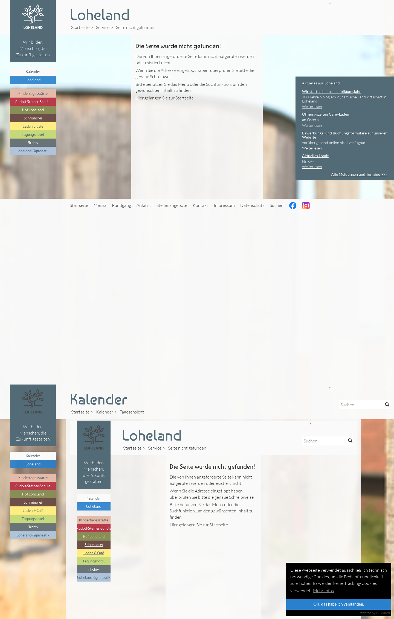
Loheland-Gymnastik (33, 150)
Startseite (80, 27)
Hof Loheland (33, 109)
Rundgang (121, 205)
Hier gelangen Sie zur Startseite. (165, 98)
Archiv (33, 142)
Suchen (276, 205)
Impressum (224, 205)
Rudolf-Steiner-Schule (32, 101)
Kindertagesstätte (33, 93)
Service (102, 27)
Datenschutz (252, 205)
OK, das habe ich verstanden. (338, 604)
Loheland (32, 79)
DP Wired (383, 613)
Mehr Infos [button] (323, 590)
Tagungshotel (33, 134)
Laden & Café (33, 126)
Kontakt (200, 205)
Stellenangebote (172, 205)
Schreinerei (33, 118)
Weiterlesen (312, 106)
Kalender (33, 71)
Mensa (100, 205)
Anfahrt (144, 205)
